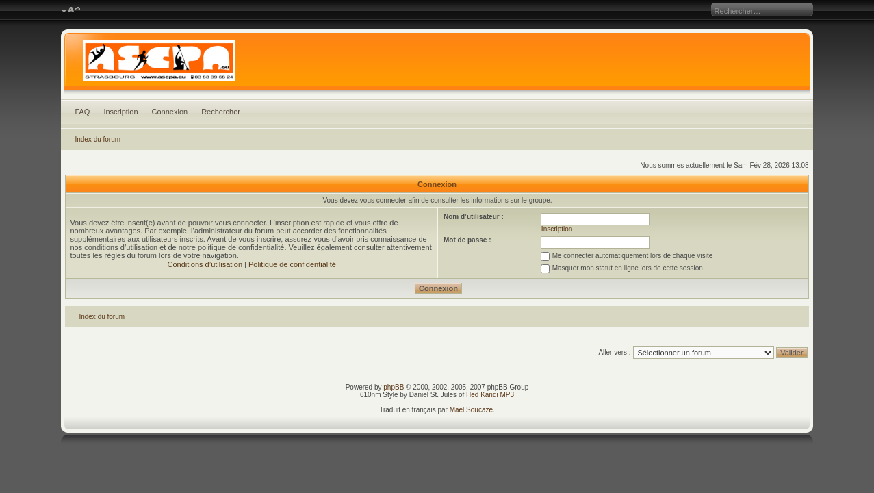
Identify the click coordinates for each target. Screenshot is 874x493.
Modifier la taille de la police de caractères (71, 10)
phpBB (393, 387)
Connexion (170, 112)
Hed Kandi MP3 (490, 395)
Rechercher (220, 112)
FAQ (82, 112)
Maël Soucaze (471, 410)
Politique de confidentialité (292, 264)
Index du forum (97, 139)
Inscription (120, 112)
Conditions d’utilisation (205, 264)
